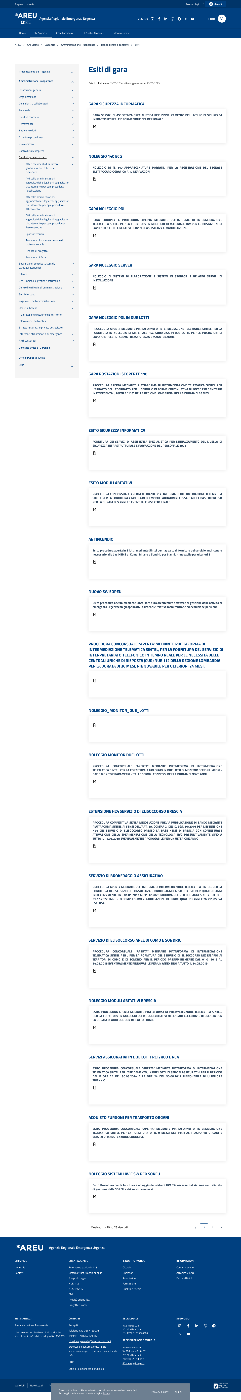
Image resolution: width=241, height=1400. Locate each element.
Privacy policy (160, 1392)
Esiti (137, 45)
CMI (71, 1294)
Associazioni (129, 1278)
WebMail (20, 1385)
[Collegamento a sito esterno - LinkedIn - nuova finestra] (164, 18)
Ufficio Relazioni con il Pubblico (86, 1369)
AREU (18, 45)
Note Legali (36, 1385)
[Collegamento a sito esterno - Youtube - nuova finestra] (191, 18)
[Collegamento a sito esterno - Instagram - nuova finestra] (151, 18)
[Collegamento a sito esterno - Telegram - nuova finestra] (178, 18)
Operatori (128, 1273)
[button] (195, 4)
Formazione (129, 1283)
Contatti (19, 1273)
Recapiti (73, 1325)
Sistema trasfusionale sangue (85, 1273)
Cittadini (127, 1267)
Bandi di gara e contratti (115, 45)
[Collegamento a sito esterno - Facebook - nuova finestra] (157, 18)
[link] (215, 4)
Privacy (106, 1393)
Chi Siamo (33, 45)
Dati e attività (184, 1278)
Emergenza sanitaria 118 (83, 1267)
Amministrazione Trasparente (78, 45)
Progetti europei (78, 1305)
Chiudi (178, 1392)
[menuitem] (22, 33)
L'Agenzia (50, 45)
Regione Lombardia (24, 4)
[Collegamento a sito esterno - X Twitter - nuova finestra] (184, 18)
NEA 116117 (76, 1289)
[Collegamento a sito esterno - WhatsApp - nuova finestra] (171, 18)
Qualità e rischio (132, 1289)
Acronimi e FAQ (185, 1273)
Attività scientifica (79, 1300)
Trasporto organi (78, 1278)
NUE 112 (74, 1283)
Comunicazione (185, 1267)
